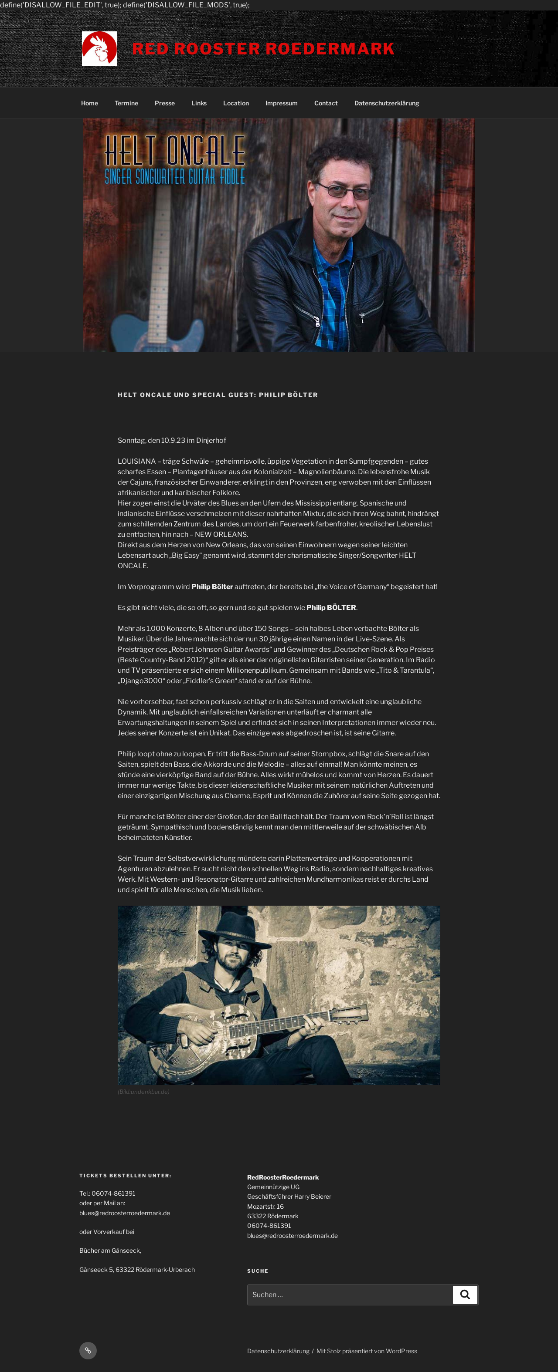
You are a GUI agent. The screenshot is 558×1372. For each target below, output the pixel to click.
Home (89, 103)
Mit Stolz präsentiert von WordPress (366, 1351)
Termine (126, 103)
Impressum (281, 103)
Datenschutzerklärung (386, 103)
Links (199, 103)
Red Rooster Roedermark (264, 48)
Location (236, 103)
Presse (165, 103)
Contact (326, 103)
